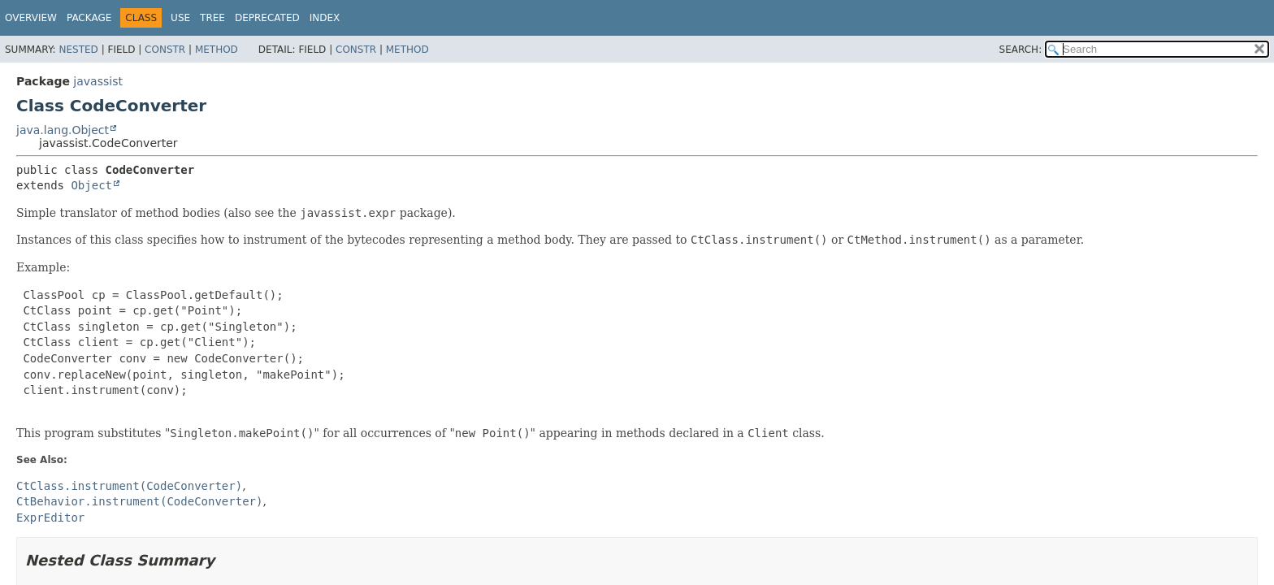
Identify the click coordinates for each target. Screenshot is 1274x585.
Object (91, 185)
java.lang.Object (62, 130)
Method (216, 49)
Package (89, 18)
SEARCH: (1020, 49)
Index (325, 18)
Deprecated (267, 18)
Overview (31, 18)
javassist (98, 81)
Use (180, 18)
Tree (212, 18)
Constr (165, 49)
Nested (78, 49)
